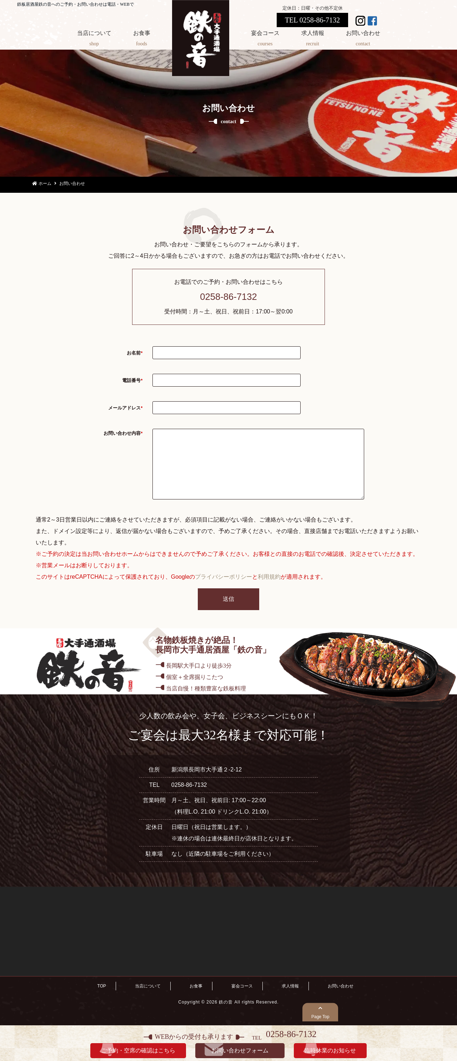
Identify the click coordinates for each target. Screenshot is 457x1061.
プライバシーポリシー (223, 591)
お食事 (141, 39)
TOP (101, 1000)
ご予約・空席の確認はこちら (138, 1050)
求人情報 (312, 39)
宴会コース (265, 39)
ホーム (41, 183)
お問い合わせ (363, 39)
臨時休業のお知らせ (330, 1050)
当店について (94, 39)
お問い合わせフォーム (239, 1050)
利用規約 (269, 591)
